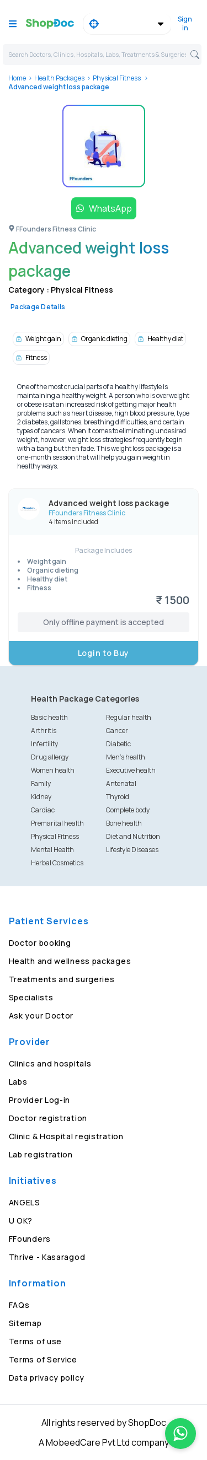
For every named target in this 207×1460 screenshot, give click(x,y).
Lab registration (41, 1154)
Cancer (117, 730)
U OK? (21, 1220)
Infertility (44, 743)
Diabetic (118, 743)
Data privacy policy (46, 1377)
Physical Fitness (117, 78)
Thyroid (117, 796)
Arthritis (43, 730)
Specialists (31, 997)
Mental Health (52, 849)
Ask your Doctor (41, 1015)
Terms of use (35, 1341)
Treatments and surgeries (62, 979)
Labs (18, 1081)
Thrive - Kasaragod (47, 1257)
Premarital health (57, 823)
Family (41, 783)
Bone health (124, 823)
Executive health (131, 770)
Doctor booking (40, 943)
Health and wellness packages (70, 961)
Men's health (125, 757)
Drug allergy (49, 757)
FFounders (30, 1238)
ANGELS (24, 1202)
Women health (53, 770)
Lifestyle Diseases (132, 849)
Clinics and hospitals (50, 1063)
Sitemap (25, 1323)
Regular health (128, 717)
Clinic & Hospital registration (66, 1136)
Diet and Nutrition (133, 836)
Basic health (49, 717)
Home (17, 78)
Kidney (41, 796)
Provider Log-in (40, 1100)
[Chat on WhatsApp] (180, 1433)
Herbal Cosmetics (57, 863)
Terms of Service (43, 1359)
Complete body (128, 810)
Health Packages (59, 78)
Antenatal (121, 783)
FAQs (19, 1305)
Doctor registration (48, 1118)
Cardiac (43, 810)
